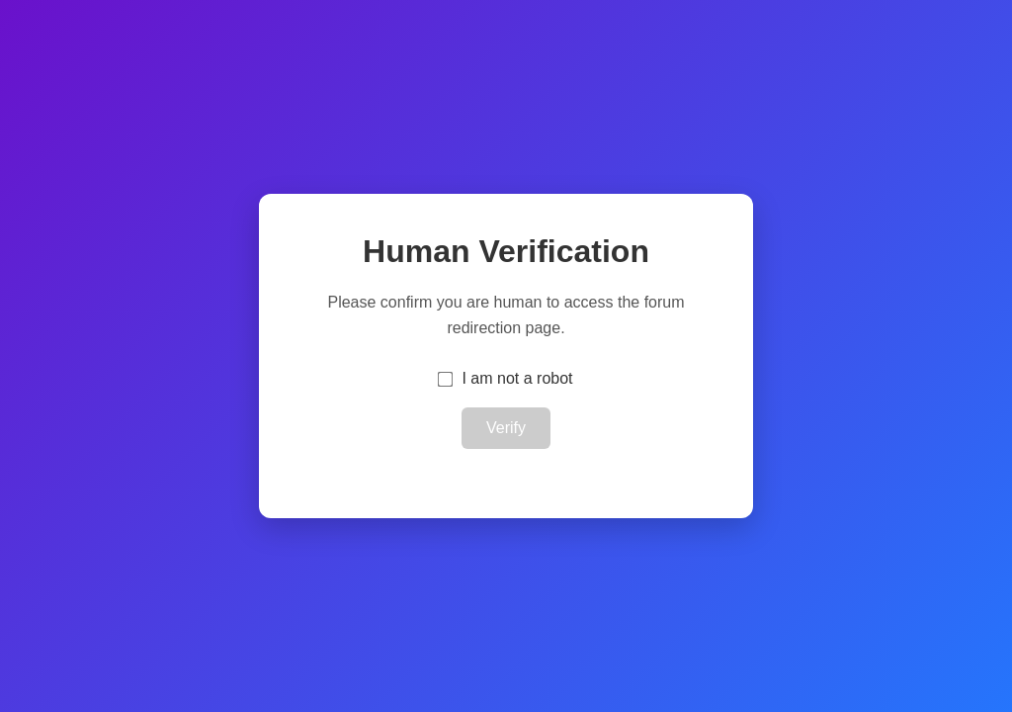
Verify (506, 427)
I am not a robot (517, 378)
